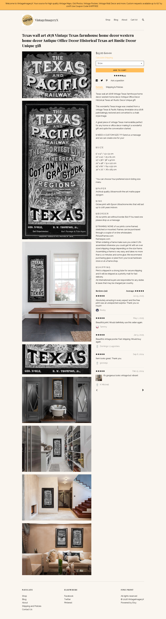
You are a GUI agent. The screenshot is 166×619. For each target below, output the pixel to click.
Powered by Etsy (128, 602)
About (124, 20)
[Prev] (97, 390)
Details (99, 87)
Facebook (68, 596)
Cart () (134, 20)
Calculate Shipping (104, 57)
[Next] (143, 390)
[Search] (143, 20)
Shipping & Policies (114, 87)
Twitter (67, 599)
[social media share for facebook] (97, 80)
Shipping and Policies (31, 606)
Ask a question (117, 80)
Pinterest (68, 602)
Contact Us (27, 609)
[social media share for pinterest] (107, 80)
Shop (108, 20)
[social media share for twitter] (102, 80)
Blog (116, 20)
